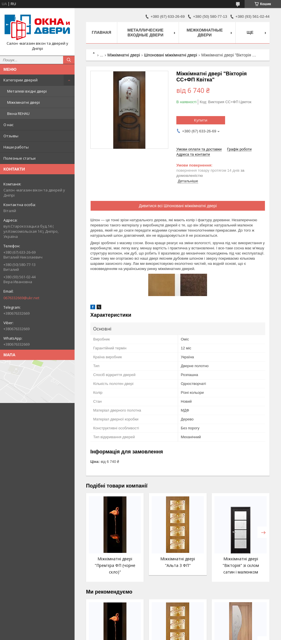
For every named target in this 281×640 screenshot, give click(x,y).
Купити (200, 120)
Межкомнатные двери (205, 32)
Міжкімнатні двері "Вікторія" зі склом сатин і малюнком (241, 565)
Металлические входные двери (145, 32)
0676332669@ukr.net (21, 297)
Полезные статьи (19, 158)
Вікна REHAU (18, 113)
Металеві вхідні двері (27, 91)
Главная (101, 32)
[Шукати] (69, 60)
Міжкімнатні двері (23, 102)
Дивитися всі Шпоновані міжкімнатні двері (178, 205)
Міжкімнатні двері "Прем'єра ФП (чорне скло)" (115, 565)
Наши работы (16, 147)
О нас (8, 124)
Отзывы (10, 135)
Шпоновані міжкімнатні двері (170, 55)
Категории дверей (20, 80)
